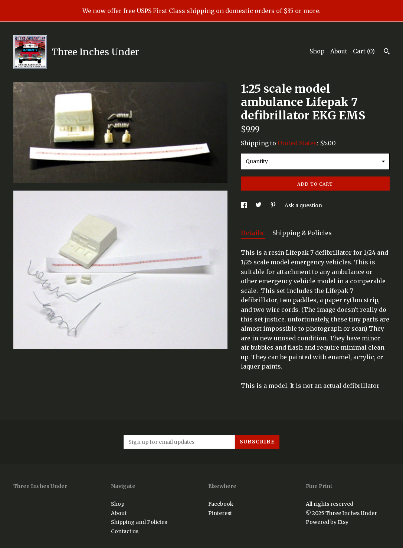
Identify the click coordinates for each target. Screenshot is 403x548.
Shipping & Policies (302, 233)
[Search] (387, 52)
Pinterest (220, 513)
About (338, 51)
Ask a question (303, 205)
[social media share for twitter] (259, 205)
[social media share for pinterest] (273, 205)
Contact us (124, 531)
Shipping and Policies (139, 522)
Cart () (364, 51)
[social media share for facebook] (244, 205)
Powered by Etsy (327, 522)
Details (253, 233)
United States (297, 143)
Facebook (220, 504)
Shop (317, 51)
